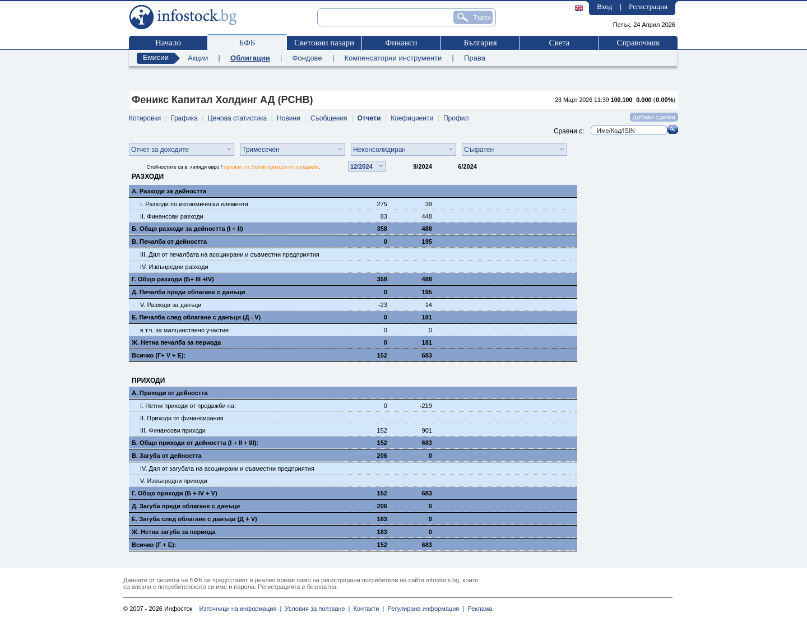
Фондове (307, 58)
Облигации (250, 58)
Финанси (401, 42)
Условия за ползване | (315, 608)
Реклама (478, 608)
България (480, 42)
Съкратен (479, 150)
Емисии (156, 57)
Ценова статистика (237, 118)
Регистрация (648, 6)
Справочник (638, 42)
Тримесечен (261, 150)
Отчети (369, 118)
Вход (604, 6)
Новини (288, 118)
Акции (198, 58)
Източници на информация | (240, 608)
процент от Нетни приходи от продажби (271, 167)
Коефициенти (412, 118)
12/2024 (361, 166)
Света (559, 42)
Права (474, 58)
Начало (168, 42)
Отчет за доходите (160, 150)
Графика (184, 118)
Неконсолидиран (379, 150)
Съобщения (328, 118)
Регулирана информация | (424, 608)
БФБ (247, 42)
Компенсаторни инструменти (393, 58)
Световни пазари (324, 42)
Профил (456, 118)
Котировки (145, 118)
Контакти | (367, 608)
